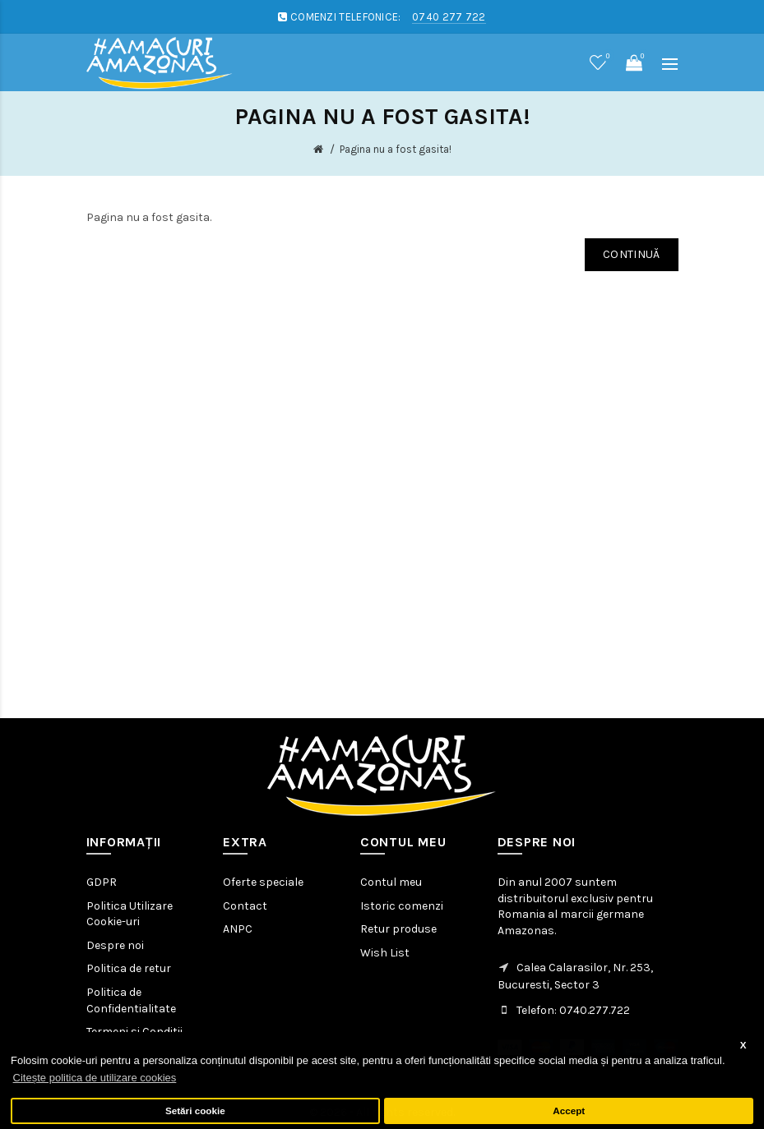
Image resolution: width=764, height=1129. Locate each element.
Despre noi (115, 945)
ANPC (237, 929)
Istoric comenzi (401, 906)
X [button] (743, 1044)
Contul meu (391, 882)
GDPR (101, 882)
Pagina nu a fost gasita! (395, 149)
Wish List (385, 953)
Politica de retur (128, 968)
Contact (245, 906)
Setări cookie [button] (195, 1110)
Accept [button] (569, 1110)
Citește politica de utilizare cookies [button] (95, 1077)
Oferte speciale (263, 882)
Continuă (631, 254)
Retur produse (398, 929)
